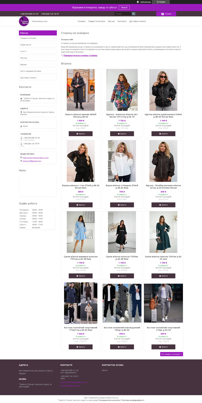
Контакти (122, 21)
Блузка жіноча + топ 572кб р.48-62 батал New (80, 186)
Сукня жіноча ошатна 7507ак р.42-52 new (163, 257)
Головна (81, 21)
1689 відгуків (145, 2)
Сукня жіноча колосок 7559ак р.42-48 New (122, 257)
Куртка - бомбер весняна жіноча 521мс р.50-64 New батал (163, 186)
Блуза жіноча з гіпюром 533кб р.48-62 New (122, 186)
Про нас (111, 21)
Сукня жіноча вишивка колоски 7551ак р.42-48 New (80, 257)
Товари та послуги (96, 21)
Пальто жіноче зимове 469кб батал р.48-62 (80, 115)
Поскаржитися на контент (110, 400)
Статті (23, 51)
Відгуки (23, 64)
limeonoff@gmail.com (32, 161)
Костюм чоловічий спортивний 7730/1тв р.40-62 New (80, 328)
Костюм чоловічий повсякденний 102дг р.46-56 (122, 328)
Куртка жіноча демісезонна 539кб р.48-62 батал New (163, 115)
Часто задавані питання (30, 71)
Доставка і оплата (137, 21)
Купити (82, 134)
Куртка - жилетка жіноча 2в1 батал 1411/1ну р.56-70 (122, 115)
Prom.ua (114, 398)
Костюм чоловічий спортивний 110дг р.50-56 (163, 328)
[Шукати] (134, 13)
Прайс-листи (25, 45)
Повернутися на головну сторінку (80, 55)
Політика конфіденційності (133, 400)
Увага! (124, 7)
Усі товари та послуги (170, 354)
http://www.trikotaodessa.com (36, 158)
